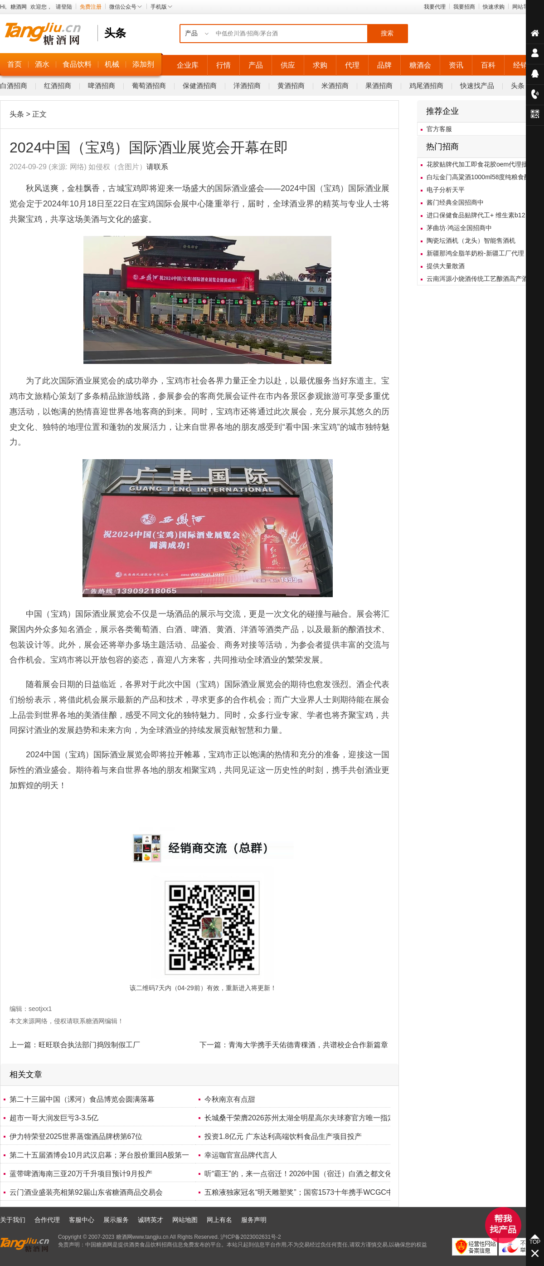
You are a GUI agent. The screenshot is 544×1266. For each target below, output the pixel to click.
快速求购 (494, 7)
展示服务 (116, 1219)
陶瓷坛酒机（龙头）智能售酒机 (471, 240)
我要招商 (464, 7)
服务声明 (254, 1219)
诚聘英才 (150, 1219)
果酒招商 (379, 85)
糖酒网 (18, 7)
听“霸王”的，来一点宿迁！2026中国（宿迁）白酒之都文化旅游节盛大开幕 (323, 1174)
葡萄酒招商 (149, 85)
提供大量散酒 (446, 266)
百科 (488, 65)
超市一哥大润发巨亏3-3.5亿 (54, 1118)
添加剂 (143, 64)
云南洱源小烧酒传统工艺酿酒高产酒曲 (480, 278)
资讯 (456, 65)
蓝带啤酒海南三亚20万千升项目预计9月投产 (81, 1174)
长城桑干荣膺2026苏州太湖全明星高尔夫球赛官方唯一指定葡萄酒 (310, 1118)
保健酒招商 (200, 85)
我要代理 (435, 7)
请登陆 (64, 7)
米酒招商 (335, 85)
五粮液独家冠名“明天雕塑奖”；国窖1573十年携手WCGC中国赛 (306, 1192)
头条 (518, 85)
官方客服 (439, 128)
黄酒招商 (291, 85)
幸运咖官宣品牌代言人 (240, 1155)
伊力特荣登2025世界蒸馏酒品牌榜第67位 (76, 1136)
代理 (352, 65)
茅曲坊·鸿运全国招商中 (459, 227)
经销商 (524, 65)
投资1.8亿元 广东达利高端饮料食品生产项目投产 (283, 1136)
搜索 (387, 33)
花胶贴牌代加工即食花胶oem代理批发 (480, 164)
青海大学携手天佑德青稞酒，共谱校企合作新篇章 (308, 1045)
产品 (255, 65)
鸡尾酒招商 (426, 85)
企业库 (188, 65)
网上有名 (219, 1219)
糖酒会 (420, 65)
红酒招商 (57, 85)
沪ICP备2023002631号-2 (250, 1237)
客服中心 (81, 1219)
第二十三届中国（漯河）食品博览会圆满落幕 (82, 1099)
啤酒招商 (101, 85)
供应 (288, 65)
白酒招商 (13, 85)
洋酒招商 (247, 85)
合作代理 (47, 1219)
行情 (223, 65)
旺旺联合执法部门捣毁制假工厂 (89, 1045)
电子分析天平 (446, 189)
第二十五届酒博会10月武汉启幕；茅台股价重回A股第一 (99, 1155)
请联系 (157, 167)
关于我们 (12, 1219)
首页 (14, 64)
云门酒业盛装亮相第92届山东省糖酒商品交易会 (86, 1192)
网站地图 (185, 1219)
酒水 (42, 64)
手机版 (162, 7)
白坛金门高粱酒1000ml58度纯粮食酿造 (482, 177)
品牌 (384, 65)
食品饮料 (77, 64)
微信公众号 (126, 7)
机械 (112, 64)
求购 (320, 65)
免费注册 (91, 7)
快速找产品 (477, 85)
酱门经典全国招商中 (455, 202)
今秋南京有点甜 (229, 1099)
